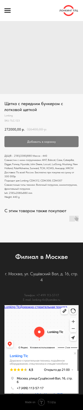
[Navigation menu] (7, 10)
